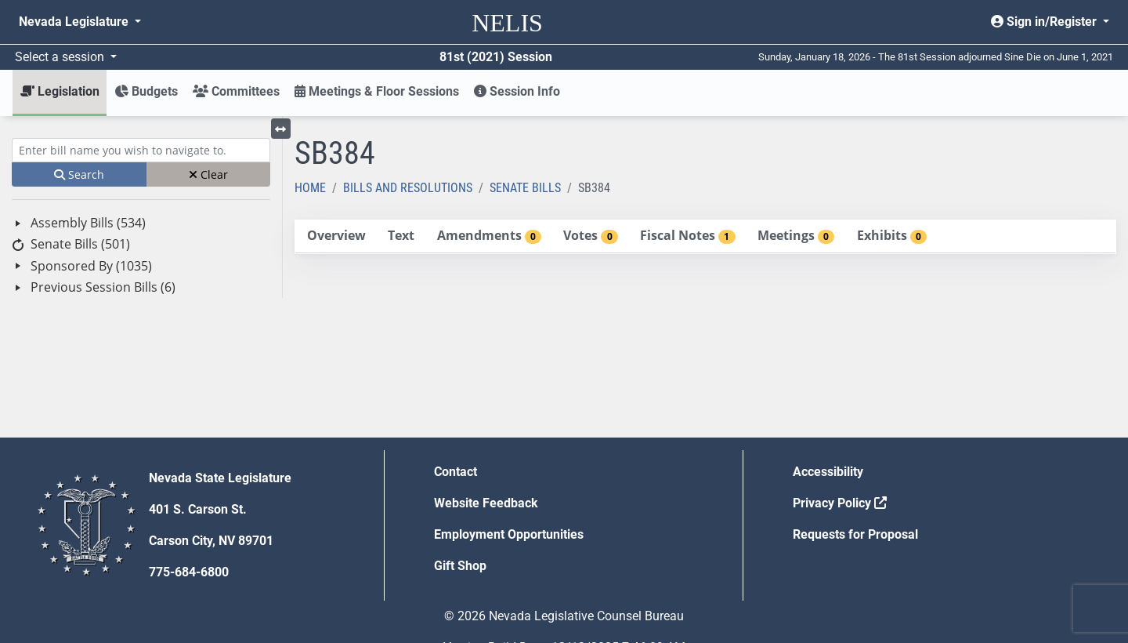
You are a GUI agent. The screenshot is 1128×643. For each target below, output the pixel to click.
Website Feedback (486, 503)
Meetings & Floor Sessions (377, 91)
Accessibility (828, 471)
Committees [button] (236, 91)
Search (79, 174)
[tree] (141, 255)
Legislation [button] (59, 91)
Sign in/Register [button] (1045, 21)
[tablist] (705, 237)
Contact (455, 471)
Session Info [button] (517, 91)
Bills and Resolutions (407, 187)
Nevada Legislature (75, 21)
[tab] (336, 236)
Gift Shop (460, 565)
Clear (208, 174)
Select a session (61, 56)
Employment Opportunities (509, 534)
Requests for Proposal (855, 534)
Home (310, 187)
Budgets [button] (146, 91)
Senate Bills (525, 187)
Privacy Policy (840, 503)
